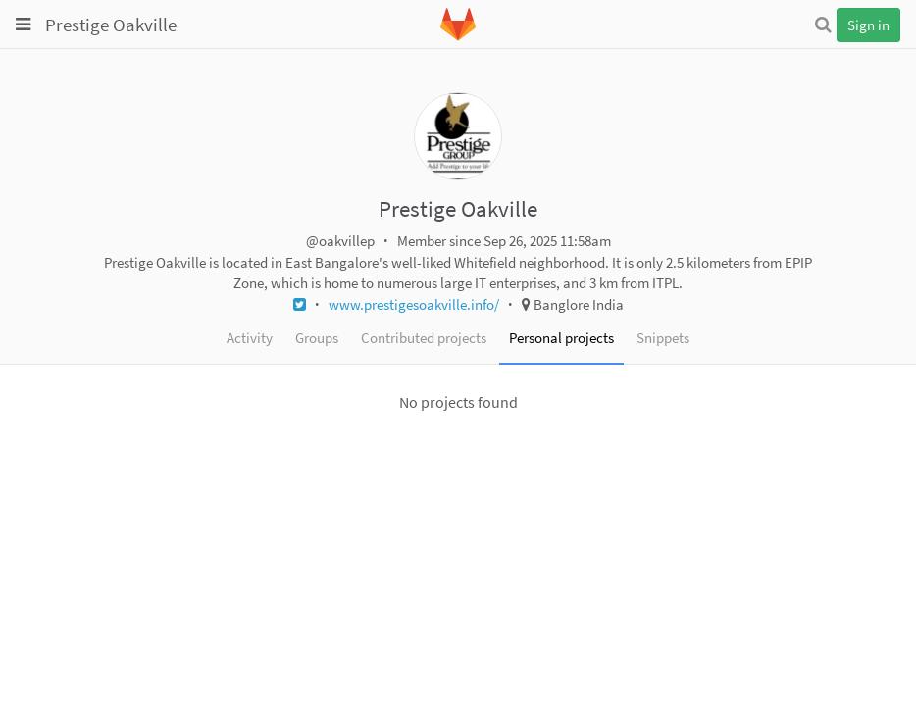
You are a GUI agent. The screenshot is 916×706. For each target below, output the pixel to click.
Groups (316, 337)
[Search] (823, 24)
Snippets (662, 337)
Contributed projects (423, 337)
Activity (250, 337)
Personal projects (561, 337)
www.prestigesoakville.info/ (414, 304)
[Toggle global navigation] (23, 24)
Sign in (868, 25)
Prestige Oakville (111, 24)
